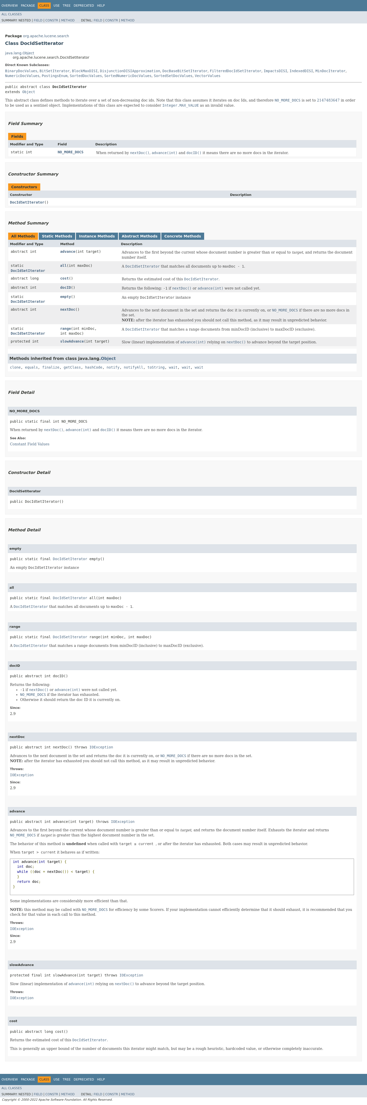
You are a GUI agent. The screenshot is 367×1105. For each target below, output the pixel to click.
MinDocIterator (331, 71)
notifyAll (133, 367)
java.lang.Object (19, 53)
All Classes (12, 14)
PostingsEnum (55, 76)
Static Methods (57, 236)
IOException (101, 747)
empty (65, 297)
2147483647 (328, 100)
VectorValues (207, 76)
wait (173, 367)
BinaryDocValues (21, 71)
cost (64, 278)
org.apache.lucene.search (46, 36)
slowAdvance (72, 341)
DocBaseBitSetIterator (184, 71)
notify (113, 367)
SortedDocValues (86, 76)
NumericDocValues (22, 76)
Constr (51, 20)
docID (65, 287)
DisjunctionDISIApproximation (130, 71)
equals (31, 367)
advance (67, 251)
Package (28, 5)
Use (57, 5)
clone (15, 367)
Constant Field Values (29, 444)
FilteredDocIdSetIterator (235, 71)
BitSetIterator (55, 71)
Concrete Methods (182, 236)
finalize (50, 367)
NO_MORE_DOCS (70, 152)
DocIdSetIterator (27, 202)
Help (101, 5)
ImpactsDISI (275, 71)
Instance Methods (97, 236)
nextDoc (67, 309)
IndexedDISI (301, 71)
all (63, 265)
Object (28, 92)
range (65, 329)
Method (68, 20)
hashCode (93, 367)
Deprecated (84, 5)
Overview (10, 5)
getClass (72, 367)
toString (156, 367)
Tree (67, 5)
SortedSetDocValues (173, 76)
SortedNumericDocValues (127, 76)
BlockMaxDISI (85, 71)
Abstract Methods (140, 236)
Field (38, 20)
